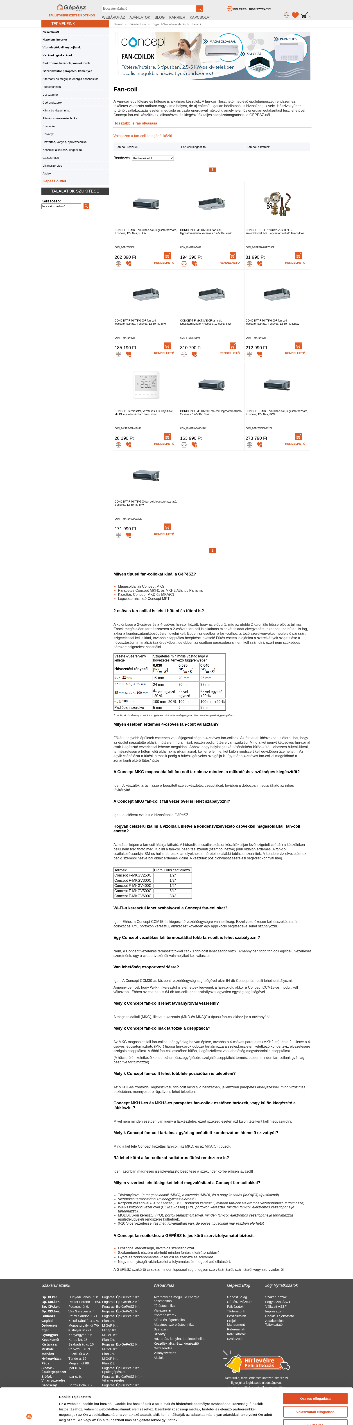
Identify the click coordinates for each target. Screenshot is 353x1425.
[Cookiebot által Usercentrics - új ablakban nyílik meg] (29, 1416)
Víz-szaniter (50, 94)
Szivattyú (48, 134)
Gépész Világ (237, 1297)
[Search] (61, 206)
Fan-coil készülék (127, 147)
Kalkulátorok (236, 1334)
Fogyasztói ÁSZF (278, 1302)
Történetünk (236, 1311)
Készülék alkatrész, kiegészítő (62, 150)
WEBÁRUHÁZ (113, 17)
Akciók (47, 173)
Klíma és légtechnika (56, 110)
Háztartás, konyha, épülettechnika (65, 142)
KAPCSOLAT (200, 17)
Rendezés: (122, 158)
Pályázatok (235, 1306)
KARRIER (177, 17)
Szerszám (49, 126)
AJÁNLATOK (139, 17)
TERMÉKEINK (58, 24)
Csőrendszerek (52, 102)
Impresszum (274, 1311)
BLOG (160, 17)
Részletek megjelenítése (78, 1416)
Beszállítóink (236, 1316)
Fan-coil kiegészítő (193, 147)
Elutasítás (316, 1391)
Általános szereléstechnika (60, 118)
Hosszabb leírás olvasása (135, 123)
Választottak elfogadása (315, 1378)
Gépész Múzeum (239, 1302)
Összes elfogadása (315, 1364)
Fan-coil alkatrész (258, 147)
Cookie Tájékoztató (279, 1316)
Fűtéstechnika (52, 86)
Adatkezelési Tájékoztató (274, 1322)
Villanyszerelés (52, 165)
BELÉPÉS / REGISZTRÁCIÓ (249, 9)
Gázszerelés (51, 157)
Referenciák (236, 1329)
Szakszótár (235, 1339)
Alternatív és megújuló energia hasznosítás (71, 79)
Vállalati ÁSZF (276, 1306)
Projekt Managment (236, 1322)
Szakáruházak (276, 1297)
